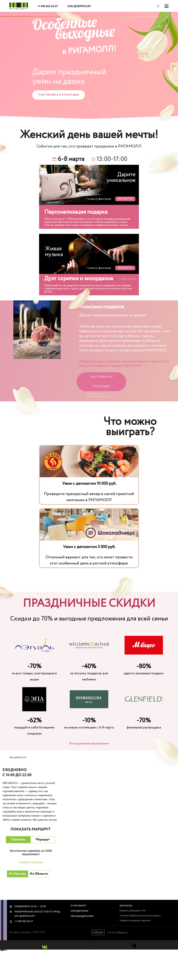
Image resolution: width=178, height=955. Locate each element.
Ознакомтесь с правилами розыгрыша (98, 395)
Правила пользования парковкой (135, 920)
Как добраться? (79, 6)
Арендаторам (79, 911)
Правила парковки (30, 862)
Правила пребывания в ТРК (133, 911)
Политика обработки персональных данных (140, 915)
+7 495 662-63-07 (48, 6)
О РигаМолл (78, 905)
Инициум (122, 932)
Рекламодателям (82, 916)
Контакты (126, 905)
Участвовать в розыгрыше (58, 95)
